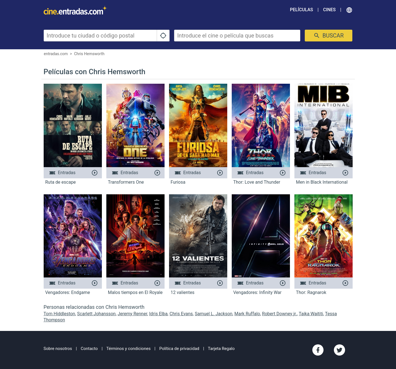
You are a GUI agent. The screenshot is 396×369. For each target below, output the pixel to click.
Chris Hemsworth (89, 54)
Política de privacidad (179, 348)
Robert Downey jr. (279, 313)
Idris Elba (158, 313)
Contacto (89, 348)
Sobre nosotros (58, 348)
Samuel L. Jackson (213, 313)
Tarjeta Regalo (221, 348)
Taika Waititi (311, 313)
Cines (329, 9)
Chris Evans (181, 313)
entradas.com (56, 54)
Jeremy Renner (132, 313)
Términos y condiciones (128, 348)
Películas (301, 9)
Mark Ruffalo (247, 313)
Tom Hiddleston (59, 313)
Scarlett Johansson (96, 313)
